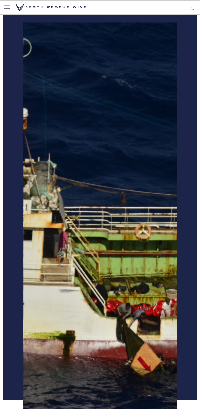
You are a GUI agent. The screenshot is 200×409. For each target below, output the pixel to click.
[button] (6, 7)
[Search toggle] (193, 7)
